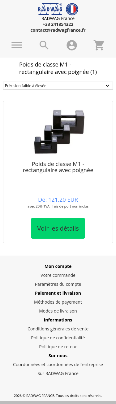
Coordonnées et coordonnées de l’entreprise (58, 364)
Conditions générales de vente (58, 329)
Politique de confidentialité (58, 338)
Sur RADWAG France (58, 373)
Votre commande (58, 275)
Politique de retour (58, 346)
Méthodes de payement (58, 302)
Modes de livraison (58, 311)
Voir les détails (58, 228)
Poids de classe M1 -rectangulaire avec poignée (58, 166)
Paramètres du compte (58, 284)
